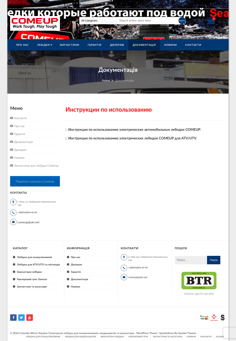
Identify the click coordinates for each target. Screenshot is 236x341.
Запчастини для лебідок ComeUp (36, 165)
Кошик (220, 336)
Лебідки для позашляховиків (34, 257)
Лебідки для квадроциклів (80, 336)
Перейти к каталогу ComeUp (35, 181)
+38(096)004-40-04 (27, 212)
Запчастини (69, 45)
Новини (170, 45)
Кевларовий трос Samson (32, 279)
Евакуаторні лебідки (29, 271)
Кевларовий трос (138, 336)
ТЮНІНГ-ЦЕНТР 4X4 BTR (199, 293)
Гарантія (94, 45)
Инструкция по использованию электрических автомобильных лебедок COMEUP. (134, 129)
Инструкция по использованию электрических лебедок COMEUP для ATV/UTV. (132, 138)
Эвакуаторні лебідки (112, 336)
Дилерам (117, 45)
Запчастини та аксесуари (32, 286)
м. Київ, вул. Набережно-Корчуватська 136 (90, 4)
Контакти (193, 45)
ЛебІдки (43, 45)
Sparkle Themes (187, 333)
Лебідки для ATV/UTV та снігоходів (38, 264)
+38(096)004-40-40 (138, 267)
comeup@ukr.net (22, 4)
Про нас (22, 45)
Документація (144, 45)
